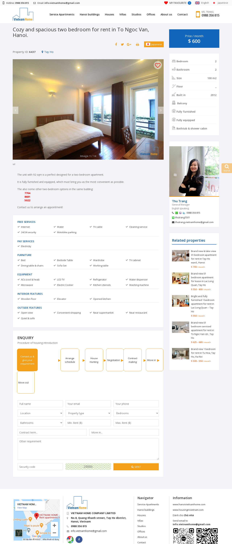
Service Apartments (61, 14)
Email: (56, 3)
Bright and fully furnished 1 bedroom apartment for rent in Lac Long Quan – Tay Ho (202, 304)
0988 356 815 (210, 15)
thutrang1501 (182, 217)
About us (166, 14)
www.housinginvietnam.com (188, 487)
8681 (27, 196)
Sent (136, 444)
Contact (182, 14)
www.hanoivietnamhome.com (189, 482)
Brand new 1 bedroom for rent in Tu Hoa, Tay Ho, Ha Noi (203, 352)
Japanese (154, 44)
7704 (27, 193)
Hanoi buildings (90, 14)
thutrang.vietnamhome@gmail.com (194, 222)
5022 (27, 200)
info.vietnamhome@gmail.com (89, 508)
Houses (109, 14)
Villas (122, 14)
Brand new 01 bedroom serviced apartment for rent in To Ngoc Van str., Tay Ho (202, 330)
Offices (151, 14)
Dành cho (183, 492)
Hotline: (16, 3)
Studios (136, 14)
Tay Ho (47, 52)
